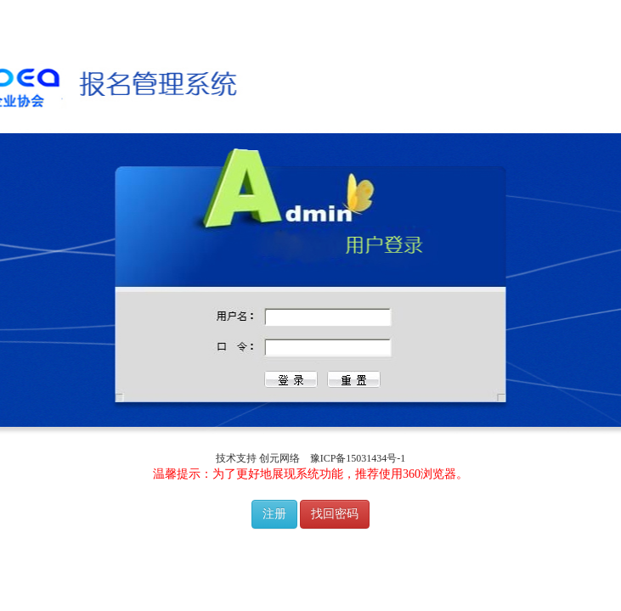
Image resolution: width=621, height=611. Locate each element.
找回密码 (334, 513)
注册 (274, 513)
